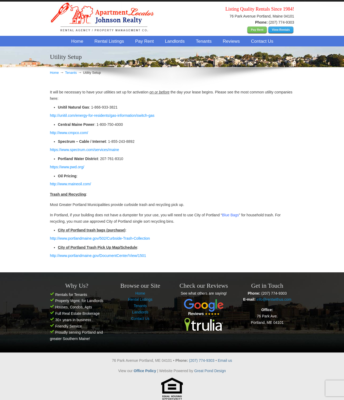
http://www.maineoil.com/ (70, 184)
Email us (225, 360)
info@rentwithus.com (274, 299)
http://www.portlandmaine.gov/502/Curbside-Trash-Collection (100, 238)
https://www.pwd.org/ (67, 167)
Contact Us (140, 318)
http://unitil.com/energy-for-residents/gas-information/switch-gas (102, 115)
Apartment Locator (103, 18)
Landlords (140, 312)
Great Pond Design (210, 371)
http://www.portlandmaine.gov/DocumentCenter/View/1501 (98, 255)
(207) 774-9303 (202, 360)
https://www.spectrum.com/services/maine (84, 150)
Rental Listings (140, 299)
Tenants (71, 73)
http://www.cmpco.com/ (69, 133)
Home (54, 73)
